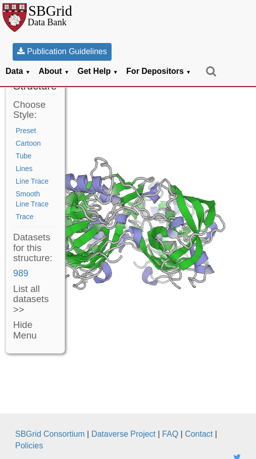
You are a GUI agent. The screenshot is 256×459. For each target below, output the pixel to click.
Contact (199, 434)
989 (20, 273)
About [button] (53, 71)
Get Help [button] (98, 71)
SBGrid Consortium (50, 434)
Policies (29, 445)
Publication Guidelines (62, 51)
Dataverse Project (123, 434)
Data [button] (18, 71)
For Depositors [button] (158, 71)
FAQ (170, 434)
